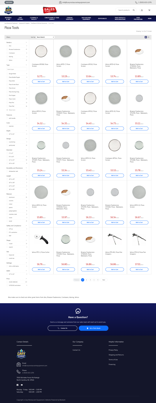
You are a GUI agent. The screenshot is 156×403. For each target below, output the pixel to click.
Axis (10, 46)
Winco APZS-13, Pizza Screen (137, 206)
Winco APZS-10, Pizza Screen (112, 112)
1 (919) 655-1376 (28, 373)
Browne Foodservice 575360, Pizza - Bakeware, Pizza (114, 207)
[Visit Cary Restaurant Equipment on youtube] (22, 385)
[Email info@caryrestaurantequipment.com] (74, 2)
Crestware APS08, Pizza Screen (40, 65)
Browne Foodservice (14, 49)
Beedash (62, 400)
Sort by (33, 37)
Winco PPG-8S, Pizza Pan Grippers (113, 253)
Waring (11, 56)
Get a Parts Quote (93, 328)
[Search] (126, 10)
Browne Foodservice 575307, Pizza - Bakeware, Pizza (41, 160)
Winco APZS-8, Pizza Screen (112, 65)
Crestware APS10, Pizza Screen (89, 65)
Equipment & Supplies (24, 23)
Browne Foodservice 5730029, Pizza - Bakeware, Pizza (87, 254)
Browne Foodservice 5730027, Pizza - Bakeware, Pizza (65, 113)
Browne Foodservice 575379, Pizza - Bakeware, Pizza (90, 207)
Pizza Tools (51, 23)
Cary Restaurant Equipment (11, 23)
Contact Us (62, 328)
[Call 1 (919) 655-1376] (143, 2)
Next (104, 280)
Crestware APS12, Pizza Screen (89, 112)
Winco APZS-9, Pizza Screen (39, 112)
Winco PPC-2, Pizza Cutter (41, 252)
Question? (9, 2)
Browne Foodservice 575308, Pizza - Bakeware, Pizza (139, 160)
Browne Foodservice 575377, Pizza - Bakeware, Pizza (65, 160)
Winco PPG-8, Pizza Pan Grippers (138, 253)
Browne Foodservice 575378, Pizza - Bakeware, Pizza (139, 113)
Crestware (12, 53)
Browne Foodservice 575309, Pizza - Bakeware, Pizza (65, 254)
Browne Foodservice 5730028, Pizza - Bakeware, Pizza (63, 207)
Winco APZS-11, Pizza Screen (88, 159)
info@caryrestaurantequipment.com (34, 366)
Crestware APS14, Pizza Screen (113, 159)
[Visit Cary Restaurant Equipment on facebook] (17, 385)
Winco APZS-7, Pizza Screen (63, 65)
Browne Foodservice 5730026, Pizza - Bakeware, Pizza (136, 66)
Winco (10, 60)
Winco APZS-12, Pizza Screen (39, 206)
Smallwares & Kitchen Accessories (39, 23)
